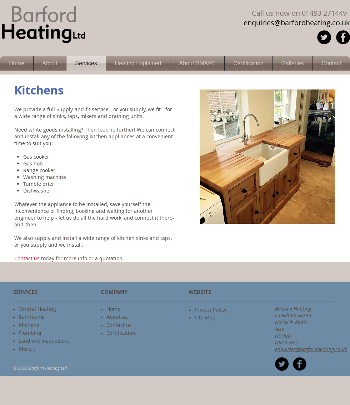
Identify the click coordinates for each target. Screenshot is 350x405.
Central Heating (37, 309)
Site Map (205, 317)
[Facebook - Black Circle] (343, 37)
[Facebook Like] (274, 82)
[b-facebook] (299, 364)
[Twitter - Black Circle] (324, 37)
